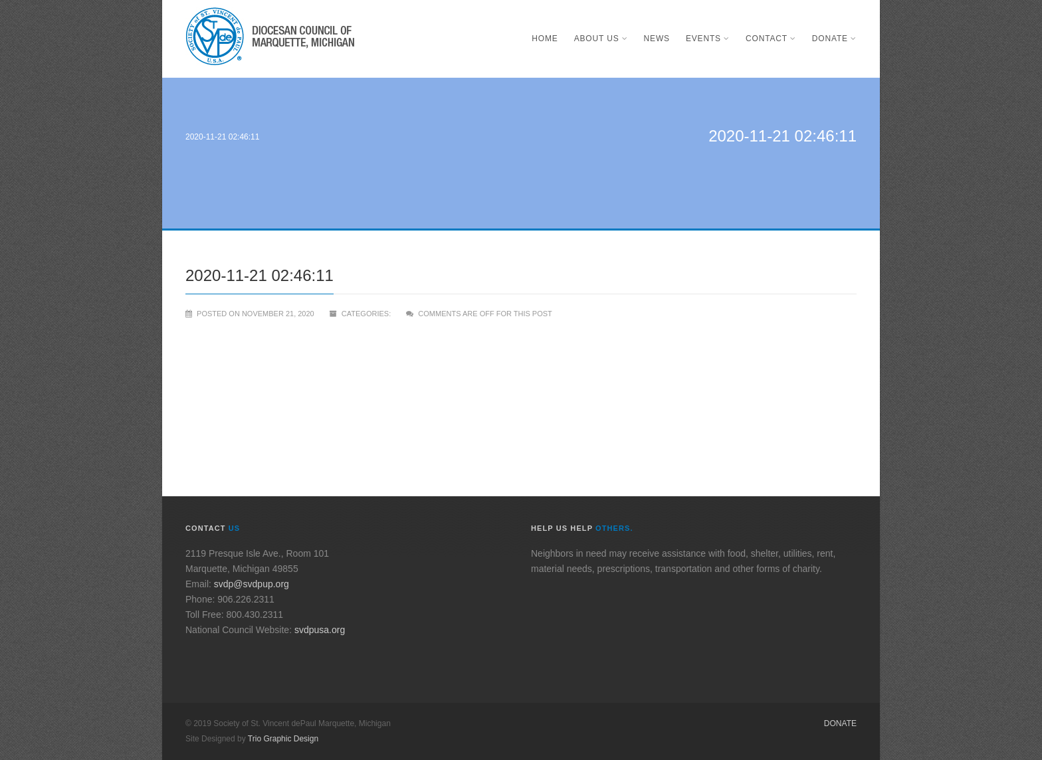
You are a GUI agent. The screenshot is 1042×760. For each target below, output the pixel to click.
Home (545, 38)
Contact (771, 38)
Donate (834, 38)
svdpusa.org (319, 629)
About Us (601, 38)
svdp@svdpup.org (251, 584)
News (657, 38)
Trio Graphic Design (283, 738)
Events (708, 38)
